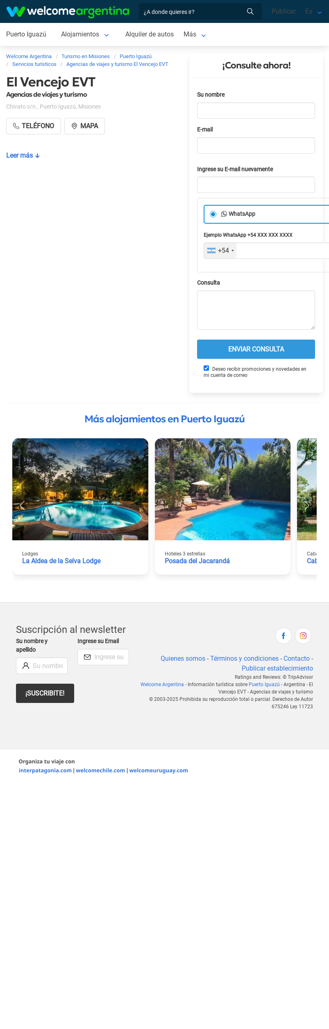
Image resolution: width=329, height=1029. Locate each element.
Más (190, 34)
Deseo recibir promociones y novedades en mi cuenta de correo (255, 371)
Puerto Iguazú (26, 34)
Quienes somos (183, 658)
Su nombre (211, 94)
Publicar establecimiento (277, 668)
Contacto (297, 658)
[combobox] (220, 250)
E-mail (205, 129)
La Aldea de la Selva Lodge (61, 561)
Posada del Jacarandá (197, 561)
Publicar (283, 11)
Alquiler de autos (149, 34)
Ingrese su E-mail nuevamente (235, 169)
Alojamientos (80, 34)
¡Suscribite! (44, 693)
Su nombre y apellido (32, 646)
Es (308, 11)
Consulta (208, 282)
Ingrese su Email (98, 641)
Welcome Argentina (162, 684)
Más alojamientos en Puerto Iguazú (164, 419)
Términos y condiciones (244, 658)
